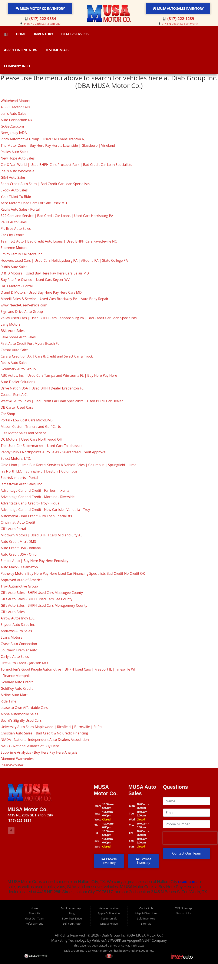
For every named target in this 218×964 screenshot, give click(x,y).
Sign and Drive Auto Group (22, 311)
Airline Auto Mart (14, 694)
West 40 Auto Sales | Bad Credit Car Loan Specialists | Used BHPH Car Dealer (62, 401)
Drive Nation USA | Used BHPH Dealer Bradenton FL (42, 388)
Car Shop (8, 413)
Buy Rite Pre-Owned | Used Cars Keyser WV (35, 279)
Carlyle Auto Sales (15, 656)
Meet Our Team (34, 918)
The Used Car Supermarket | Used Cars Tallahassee (41, 445)
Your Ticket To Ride (16, 196)
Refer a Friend (34, 923)
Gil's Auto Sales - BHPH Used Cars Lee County (36, 599)
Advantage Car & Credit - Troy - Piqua (30, 503)
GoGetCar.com (12, 126)
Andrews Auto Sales (16, 631)
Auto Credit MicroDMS (18, 541)
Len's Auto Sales (13, 113)
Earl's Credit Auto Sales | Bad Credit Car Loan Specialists (45, 183)
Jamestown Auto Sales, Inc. (22, 484)
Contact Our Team (186, 853)
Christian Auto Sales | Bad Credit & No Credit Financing (44, 733)
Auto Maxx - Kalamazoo (19, 567)
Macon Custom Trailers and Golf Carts (31, 426)
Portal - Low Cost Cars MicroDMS (27, 420)
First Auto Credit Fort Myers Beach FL (30, 343)
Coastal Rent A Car (15, 394)
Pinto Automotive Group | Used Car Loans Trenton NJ (43, 139)
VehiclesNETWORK (106, 940)
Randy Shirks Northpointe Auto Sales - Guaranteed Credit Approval (53, 452)
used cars (186, 881)
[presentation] (190, 838)
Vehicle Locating (109, 908)
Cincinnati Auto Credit (18, 522)
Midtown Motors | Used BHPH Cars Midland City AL (41, 535)
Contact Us (146, 908)
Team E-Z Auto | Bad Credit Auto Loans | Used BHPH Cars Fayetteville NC (59, 241)
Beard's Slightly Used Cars (21, 720)
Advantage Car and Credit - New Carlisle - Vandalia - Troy (45, 509)
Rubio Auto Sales (14, 266)
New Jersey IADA (14, 132)
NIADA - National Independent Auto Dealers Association (45, 739)
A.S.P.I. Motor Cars (15, 107)
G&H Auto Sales (13, 177)
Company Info (17, 66)
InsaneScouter (12, 765)
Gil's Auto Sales (13, 611)
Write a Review (109, 923)
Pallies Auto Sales (14, 151)
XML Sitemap (183, 908)
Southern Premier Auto (19, 650)
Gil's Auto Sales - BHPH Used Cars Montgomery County (44, 605)
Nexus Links (183, 913)
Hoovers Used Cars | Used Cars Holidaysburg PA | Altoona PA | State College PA (64, 260)
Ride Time (8, 701)
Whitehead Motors (15, 100)
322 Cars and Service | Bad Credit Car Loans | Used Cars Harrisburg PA (57, 215)
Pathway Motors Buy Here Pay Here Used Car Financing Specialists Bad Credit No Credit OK (73, 573)
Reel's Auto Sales (14, 362)
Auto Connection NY (17, 120)
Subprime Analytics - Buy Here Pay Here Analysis (39, 752)
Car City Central (13, 235)
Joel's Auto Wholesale (17, 171)
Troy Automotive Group (19, 586)
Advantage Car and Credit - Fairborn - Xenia (35, 490)
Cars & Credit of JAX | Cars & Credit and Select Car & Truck (47, 356)
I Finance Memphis (15, 675)
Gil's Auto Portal (13, 528)
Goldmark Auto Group (18, 369)
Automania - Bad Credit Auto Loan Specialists (36, 516)
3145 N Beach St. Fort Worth (180, 24)
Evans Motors (11, 637)
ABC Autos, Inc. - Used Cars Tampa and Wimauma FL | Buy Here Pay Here (59, 375)
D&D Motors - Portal (17, 286)
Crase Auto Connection (19, 643)
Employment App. (71, 908)
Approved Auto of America (21, 580)
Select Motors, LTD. (16, 458)
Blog (72, 913)
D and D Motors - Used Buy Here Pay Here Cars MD (41, 292)
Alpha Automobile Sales (19, 714)
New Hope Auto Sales (18, 158)
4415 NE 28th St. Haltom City (41, 24)
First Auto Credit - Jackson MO (24, 663)
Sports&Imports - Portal (19, 477)
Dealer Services (75, 34)
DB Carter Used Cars (17, 407)
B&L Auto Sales (12, 330)
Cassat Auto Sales (15, 350)
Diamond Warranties (17, 758)
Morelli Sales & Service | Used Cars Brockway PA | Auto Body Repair (54, 298)
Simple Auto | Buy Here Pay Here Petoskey (34, 560)
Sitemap (146, 923)
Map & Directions (146, 913)
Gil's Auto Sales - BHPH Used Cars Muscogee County (42, 592)
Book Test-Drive (72, 918)
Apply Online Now (20, 50)
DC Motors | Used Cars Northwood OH (31, 439)
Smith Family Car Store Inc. (22, 254)
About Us (34, 913)
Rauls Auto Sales (14, 222)
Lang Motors (10, 324)
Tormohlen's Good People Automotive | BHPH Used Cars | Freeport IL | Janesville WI (68, 669)
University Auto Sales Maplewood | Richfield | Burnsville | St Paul (52, 726)
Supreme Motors (14, 247)
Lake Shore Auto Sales (18, 337)
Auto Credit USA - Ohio (19, 554)
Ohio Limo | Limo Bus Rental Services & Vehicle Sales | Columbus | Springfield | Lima (68, 465)
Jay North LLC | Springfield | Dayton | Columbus (39, 471)
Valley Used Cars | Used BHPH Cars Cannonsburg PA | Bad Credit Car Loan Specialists (69, 318)
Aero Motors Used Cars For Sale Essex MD (34, 203)
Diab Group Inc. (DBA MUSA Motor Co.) (132, 935)
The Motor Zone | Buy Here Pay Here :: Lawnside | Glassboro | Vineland (58, 145)
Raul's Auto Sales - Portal (20, 209)
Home (21, 34)
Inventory (43, 34)
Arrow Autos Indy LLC (17, 618)
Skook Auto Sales (14, 190)
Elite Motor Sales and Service (23, 433)
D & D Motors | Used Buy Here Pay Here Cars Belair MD (45, 273)
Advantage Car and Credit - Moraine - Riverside (38, 496)
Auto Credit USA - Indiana (21, 548)
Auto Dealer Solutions (18, 381)
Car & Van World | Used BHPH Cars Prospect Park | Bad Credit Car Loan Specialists (66, 164)
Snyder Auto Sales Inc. (18, 624)
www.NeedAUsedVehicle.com (24, 305)
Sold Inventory (146, 918)
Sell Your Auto (71, 923)
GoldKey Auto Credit (17, 682)
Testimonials (57, 50)
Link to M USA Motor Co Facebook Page (11, 830)
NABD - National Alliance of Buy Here (30, 746)
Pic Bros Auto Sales (16, 228)
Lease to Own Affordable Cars (24, 707)
